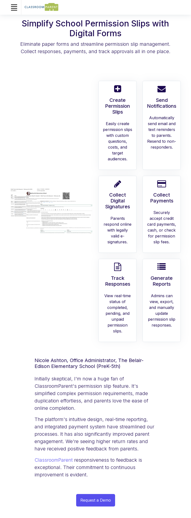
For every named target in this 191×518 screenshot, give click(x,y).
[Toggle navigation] (14, 7)
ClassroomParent (54, 460)
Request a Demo (95, 500)
